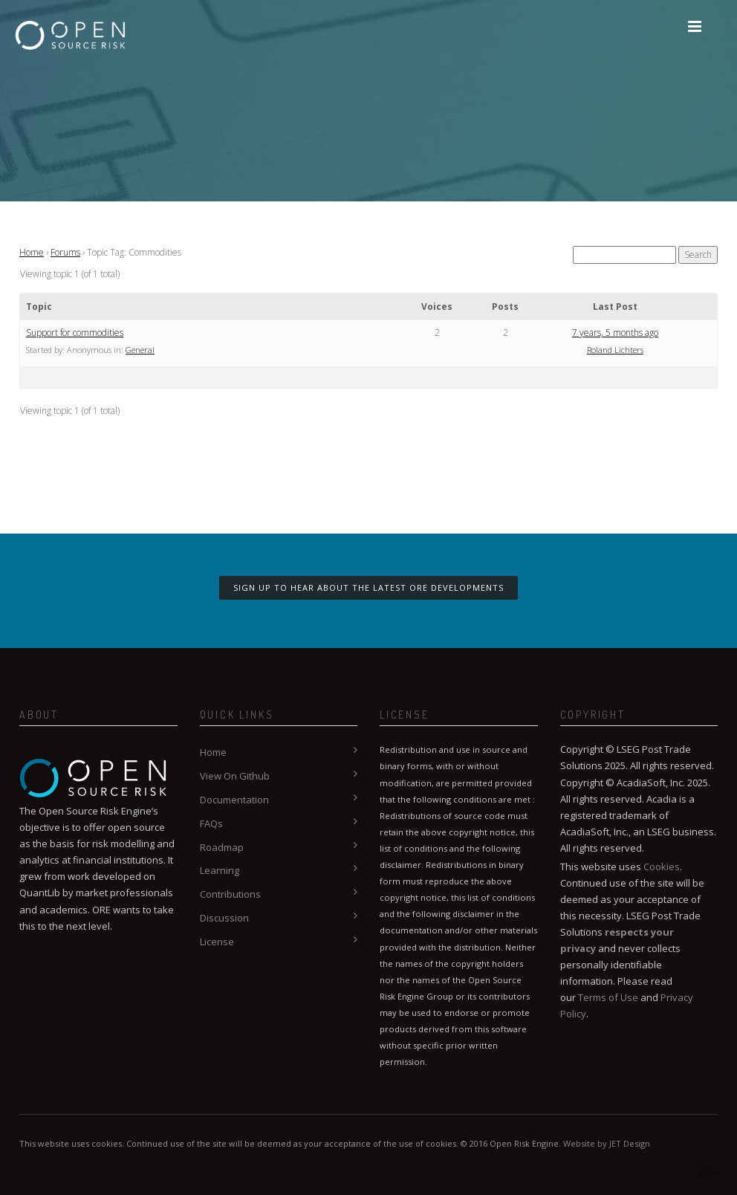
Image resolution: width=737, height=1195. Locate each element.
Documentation (234, 799)
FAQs (211, 823)
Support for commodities (74, 332)
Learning (219, 870)
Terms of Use (608, 997)
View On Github (235, 776)
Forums (65, 252)
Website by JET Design (606, 1143)
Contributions (230, 894)
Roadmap (222, 847)
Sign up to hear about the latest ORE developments (368, 587)
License (217, 941)
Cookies (661, 866)
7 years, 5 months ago (615, 332)
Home (31, 252)
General (140, 349)
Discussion (224, 917)
